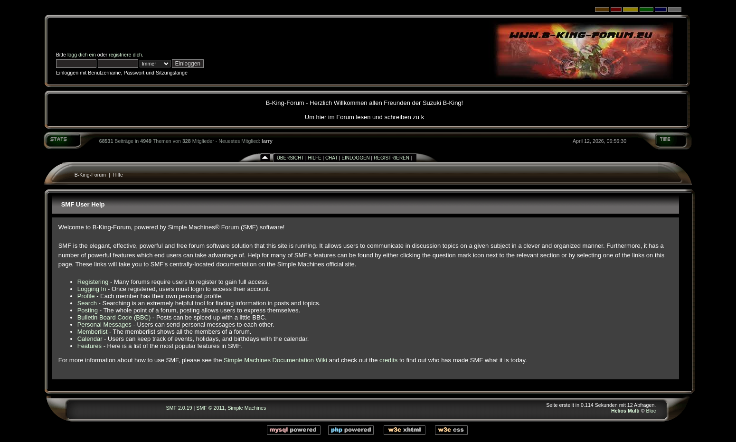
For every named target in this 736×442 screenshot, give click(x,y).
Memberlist (92, 331)
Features (89, 345)
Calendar (90, 338)
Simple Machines (246, 408)
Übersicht (290, 157)
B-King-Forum (90, 175)
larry (267, 141)
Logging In (91, 288)
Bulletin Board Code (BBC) (114, 317)
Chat (331, 157)
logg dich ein (81, 54)
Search (87, 303)
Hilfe (314, 157)
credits (388, 360)
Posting (87, 310)
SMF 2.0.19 (179, 408)
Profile (86, 296)
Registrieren (391, 157)
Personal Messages (104, 324)
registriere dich (125, 54)
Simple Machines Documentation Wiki (275, 360)
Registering (93, 281)
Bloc (651, 411)
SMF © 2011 (210, 408)
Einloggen (355, 157)
